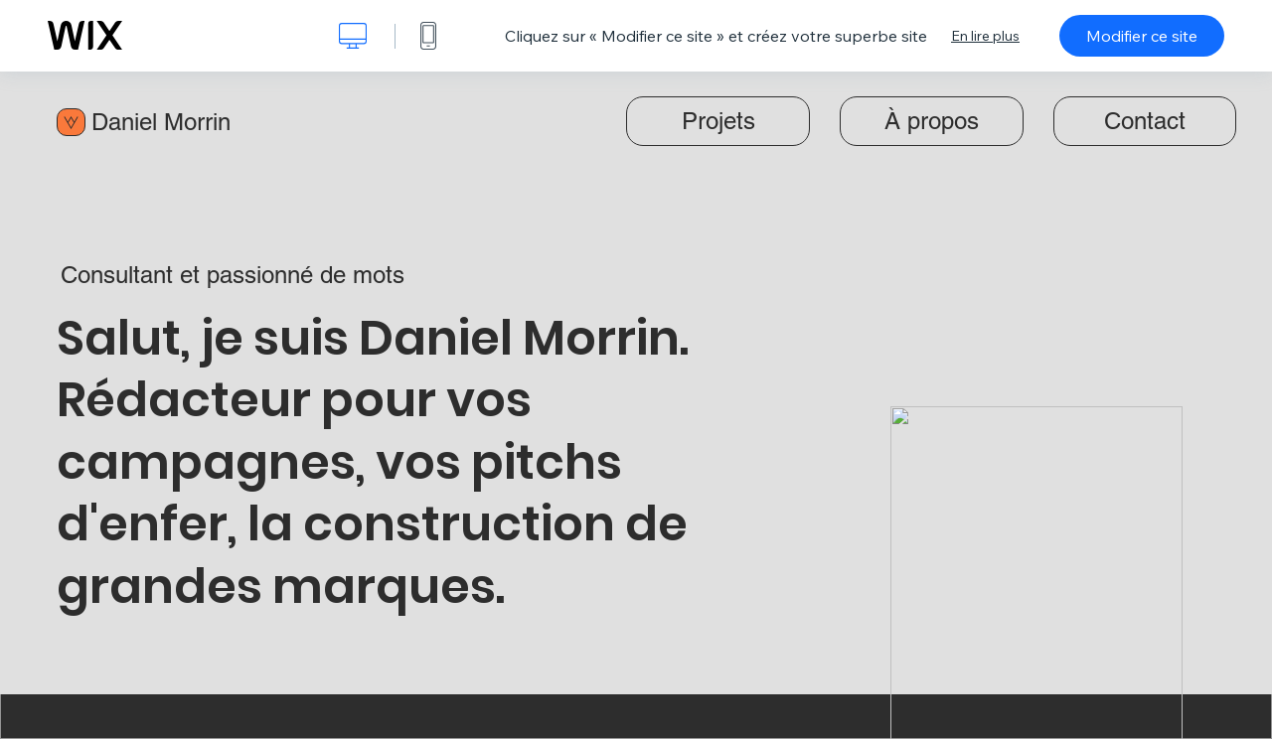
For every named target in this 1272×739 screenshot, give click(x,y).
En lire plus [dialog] (985, 36)
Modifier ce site (1141, 36)
